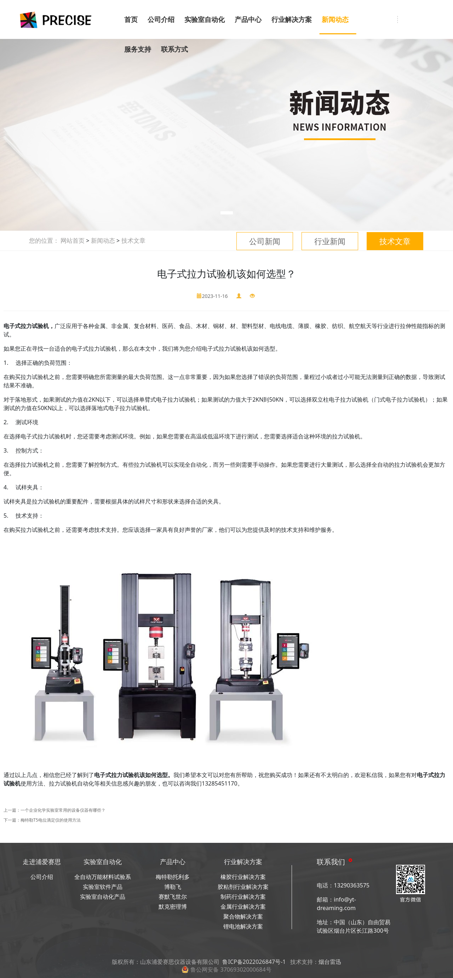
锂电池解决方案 (243, 926)
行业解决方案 (291, 19)
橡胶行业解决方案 (243, 877)
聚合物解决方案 (243, 916)
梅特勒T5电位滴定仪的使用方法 (51, 820)
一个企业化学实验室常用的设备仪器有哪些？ (63, 810)
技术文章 (395, 241)
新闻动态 (335, 19)
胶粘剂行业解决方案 (243, 887)
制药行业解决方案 (243, 897)
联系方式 (174, 49)
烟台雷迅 (330, 962)
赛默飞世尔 (173, 897)
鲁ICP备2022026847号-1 (254, 962)
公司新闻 (264, 241)
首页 (131, 19)
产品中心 (248, 19)
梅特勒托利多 (173, 877)
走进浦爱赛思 (42, 861)
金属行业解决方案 (243, 906)
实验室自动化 (204, 19)
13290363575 (351, 885)
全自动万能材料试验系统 (102, 877)
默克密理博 (173, 906)
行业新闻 (329, 241)
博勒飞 (172, 887)
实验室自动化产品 (102, 897)
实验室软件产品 (102, 887)
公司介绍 (161, 19)
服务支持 (137, 49)
